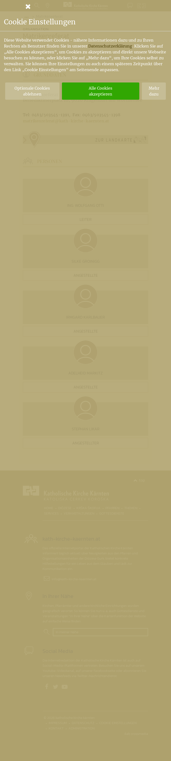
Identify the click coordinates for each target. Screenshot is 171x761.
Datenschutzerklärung (110, 46)
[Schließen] (85, 6)
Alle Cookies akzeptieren (100, 91)
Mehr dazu (154, 91)
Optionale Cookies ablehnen (32, 91)
